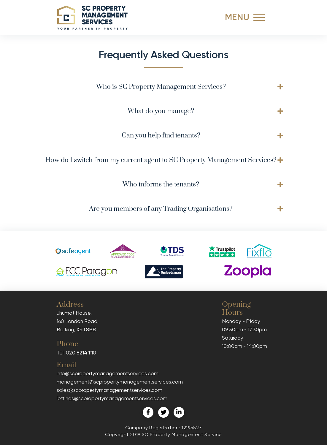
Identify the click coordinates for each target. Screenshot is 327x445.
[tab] (163, 86)
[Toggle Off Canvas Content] (259, 17)
